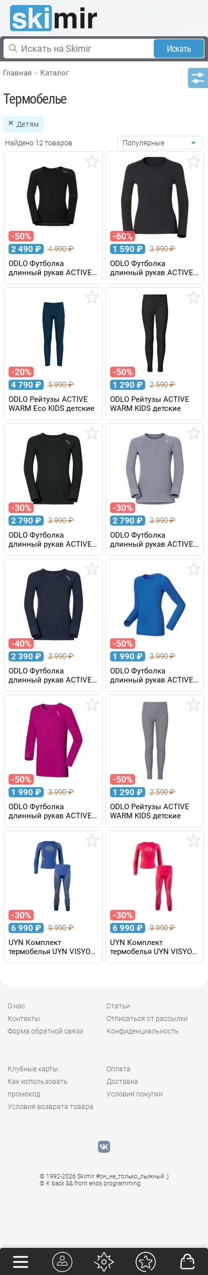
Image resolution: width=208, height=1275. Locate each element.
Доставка (122, 1081)
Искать (179, 48)
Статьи (118, 1006)
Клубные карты (33, 1069)
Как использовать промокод (38, 1087)
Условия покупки (135, 1094)
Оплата (119, 1069)
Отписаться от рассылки (147, 1018)
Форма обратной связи (45, 1031)
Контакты (24, 1018)
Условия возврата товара (50, 1106)
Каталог (54, 72)
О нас (16, 1006)
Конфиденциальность (143, 1031)
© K (90, 1183)
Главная (17, 72)
